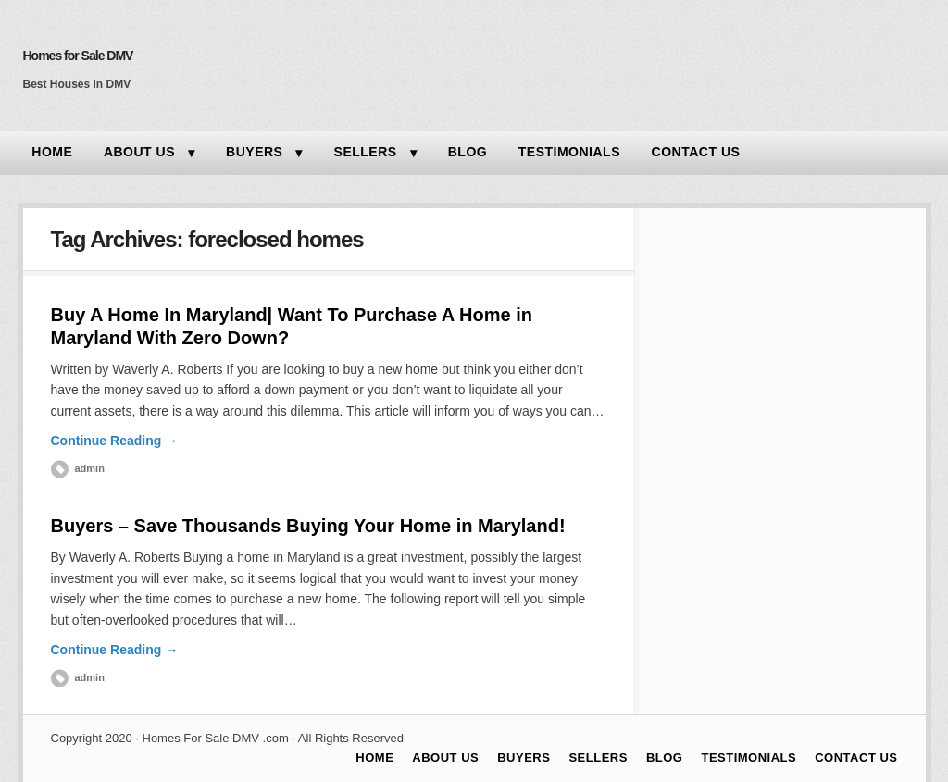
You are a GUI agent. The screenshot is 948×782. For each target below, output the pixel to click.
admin (90, 468)
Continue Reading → (115, 440)
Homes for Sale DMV (78, 55)
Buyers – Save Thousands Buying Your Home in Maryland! (308, 525)
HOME (51, 151)
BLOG (467, 151)
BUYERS (254, 151)
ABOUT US (139, 151)
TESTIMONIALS (569, 151)
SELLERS (365, 151)
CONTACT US (696, 151)
